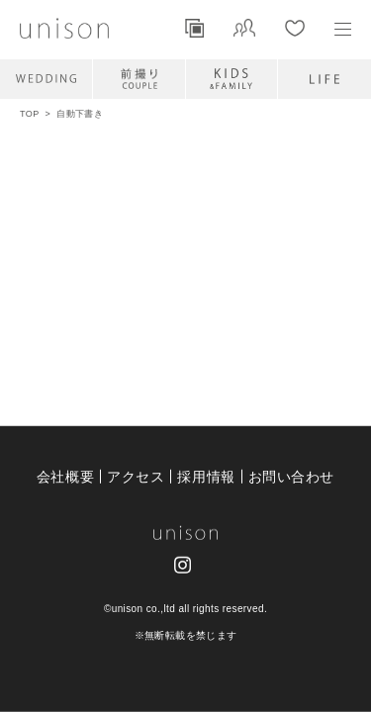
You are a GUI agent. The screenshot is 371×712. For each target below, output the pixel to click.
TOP (30, 114)
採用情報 (205, 476)
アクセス (135, 476)
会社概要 (65, 476)
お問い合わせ (291, 476)
